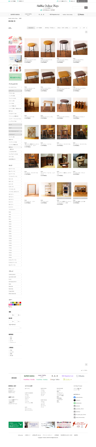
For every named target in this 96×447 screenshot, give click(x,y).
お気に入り (72, 1)
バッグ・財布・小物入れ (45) (15, 108)
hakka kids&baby (67, 14)
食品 (58, 401)
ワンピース (27, 397)
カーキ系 (16, 304)
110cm (10, 224)
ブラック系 (15, 304)
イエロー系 (15, 302)
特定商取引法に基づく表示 (66, 435)
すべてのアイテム (12, 87)
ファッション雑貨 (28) (13, 116)
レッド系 (20, 302)
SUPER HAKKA (15, 14)
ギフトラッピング (29, 410)
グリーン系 (13, 302)
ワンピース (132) (12, 98)
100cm (10, 221)
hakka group (20, 435)
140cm (10, 231)
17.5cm (10, 250)
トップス (27, 396)
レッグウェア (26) (12, 121)
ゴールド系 (11, 306)
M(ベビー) (11, 204)
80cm (10, 216)
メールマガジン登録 (12, 1)
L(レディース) (12, 173)
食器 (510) (11, 139)
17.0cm (10, 247)
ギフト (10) (11, 156)
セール (11, 340)
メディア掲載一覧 (77, 388)
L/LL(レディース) (12, 259)
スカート (27, 398)
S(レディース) (12, 168)
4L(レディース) (12, 265)
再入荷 (11, 355)
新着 (11, 353)
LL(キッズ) (11, 186)
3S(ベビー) (11, 196)
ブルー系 (13, 304)
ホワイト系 (9, 302)
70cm (10, 214)
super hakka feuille (28, 14)
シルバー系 (9, 306)
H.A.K (41, 14)
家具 (58, 396)
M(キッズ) (11, 181)
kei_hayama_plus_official (81, 414)
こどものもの (60, 399)
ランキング (11, 389)
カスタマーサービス (13, 403)
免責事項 (76, 435)
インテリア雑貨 (60, 395)
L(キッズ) (11, 184)
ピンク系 (9, 304)
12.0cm (10, 235)
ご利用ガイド (20, 1)
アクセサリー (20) (12, 113)
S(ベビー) (11, 201)
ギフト (58, 402)
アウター (27, 394)
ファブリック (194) (13, 142)
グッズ (42, 395)
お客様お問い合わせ (36, 435)
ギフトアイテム (28, 408)
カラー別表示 (39, 27)
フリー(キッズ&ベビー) (14, 191)
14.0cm (10, 240)
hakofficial (78, 411)
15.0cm (10, 243)
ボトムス (43, 394)
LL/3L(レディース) (13, 262)
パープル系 (11, 304)
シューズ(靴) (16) (12, 106)
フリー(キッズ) (12, 189)
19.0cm (10, 255)
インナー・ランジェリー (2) (15, 118)
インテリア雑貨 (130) (13, 144)
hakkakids (78, 406)
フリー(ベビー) (12, 209)
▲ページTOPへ (84, 370)
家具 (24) (11, 147)
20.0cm (10, 257)
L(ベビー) (11, 207)
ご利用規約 (56, 435)
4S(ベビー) (11, 194)
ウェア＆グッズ (60, 394)
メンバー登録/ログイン (62, 1)
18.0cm (10, 252)
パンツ (26, 400)
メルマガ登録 (11, 401)
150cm (10, 233)
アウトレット (13, 342)
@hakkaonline (79, 403)
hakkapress (78, 400)
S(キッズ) (11, 179)
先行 (11, 337)
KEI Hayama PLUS (54, 14)
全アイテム (27, 388)
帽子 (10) (11, 111)
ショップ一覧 (76, 389)
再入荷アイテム (12, 391)
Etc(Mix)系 (20, 304)
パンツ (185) (11, 103)
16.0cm (10, 245)
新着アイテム (11, 388)
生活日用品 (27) (12, 159)
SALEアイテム (12, 392)
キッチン (59, 390)
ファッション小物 (29, 402)
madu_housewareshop (80, 417)
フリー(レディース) (13, 176)
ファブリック (60, 392)
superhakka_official (80, 408)
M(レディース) (12, 171)
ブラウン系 (16, 302)
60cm (10, 212)
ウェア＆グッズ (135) (13, 154)
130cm (10, 228)
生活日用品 (59, 398)
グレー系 (11, 302)
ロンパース (43, 405)
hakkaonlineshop (79, 397)
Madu (81, 14)
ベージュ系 (18, 302)
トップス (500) (12, 95)
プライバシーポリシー (47, 435)
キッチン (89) (11, 137)
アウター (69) (11, 93)
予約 (11, 350)
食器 (58, 391)
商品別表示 (31, 27)
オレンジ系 (18, 304)
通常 (11, 338)
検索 (86, 7)
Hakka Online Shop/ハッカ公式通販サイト (48, 7)
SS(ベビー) (11, 199)
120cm (10, 226)
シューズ (27, 401)
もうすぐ (12, 352)
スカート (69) (11, 100)
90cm (10, 219)
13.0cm (10, 238)
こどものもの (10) (12, 151)
